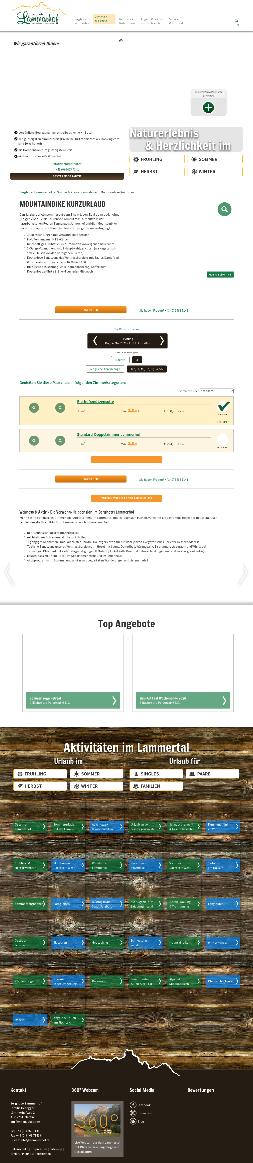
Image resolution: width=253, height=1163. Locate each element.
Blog (141, 1121)
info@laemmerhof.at (67, 164)
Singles (150, 774)
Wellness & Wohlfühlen (126, 21)
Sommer (208, 159)
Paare (203, 774)
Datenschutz (19, 1149)
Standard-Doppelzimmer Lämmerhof (109, 434)
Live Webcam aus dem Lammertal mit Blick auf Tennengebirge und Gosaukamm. (97, 1129)
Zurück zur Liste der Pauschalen (126, 498)
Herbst (149, 171)
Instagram (145, 1113)
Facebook (144, 1105)
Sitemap (56, 1149)
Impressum (39, 1149)
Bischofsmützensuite (95, 401)
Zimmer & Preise (101, 19)
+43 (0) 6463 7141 (67, 169)
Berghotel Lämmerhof (81, 21)
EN (236, 25)
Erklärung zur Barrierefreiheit (30, 1154)
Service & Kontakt (176, 21)
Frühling (151, 159)
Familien (150, 786)
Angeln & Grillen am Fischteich (152, 21)
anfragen (90, 310)
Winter (207, 171)
